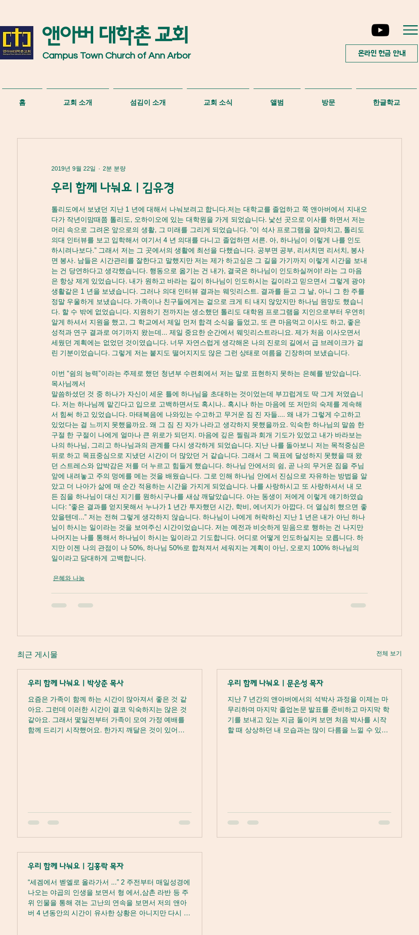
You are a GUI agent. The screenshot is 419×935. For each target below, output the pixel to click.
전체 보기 (389, 653)
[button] (410, 30)
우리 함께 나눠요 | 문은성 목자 (275, 683)
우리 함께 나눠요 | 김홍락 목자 (76, 866)
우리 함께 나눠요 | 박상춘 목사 (76, 683)
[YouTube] (380, 30)
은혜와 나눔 (69, 578)
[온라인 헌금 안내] (381, 53)
